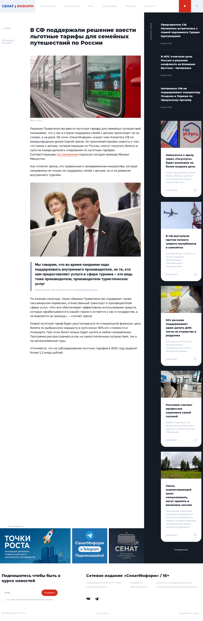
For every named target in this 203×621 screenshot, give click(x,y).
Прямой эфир (109, 6)
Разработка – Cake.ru (190, 613)
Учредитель (136, 582)
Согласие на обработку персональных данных (29, 599)
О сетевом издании (96, 587)
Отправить (49, 592)
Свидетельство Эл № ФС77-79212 (103, 582)
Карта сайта (102, 613)
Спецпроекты (72, 6)
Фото (91, 6)
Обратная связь (138, 587)
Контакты (150, 6)
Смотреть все (181, 550)
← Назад (6, 28)
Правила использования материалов (176, 587)
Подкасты (131, 6)
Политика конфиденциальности (173, 582)
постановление (67, 154)
